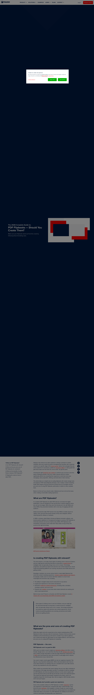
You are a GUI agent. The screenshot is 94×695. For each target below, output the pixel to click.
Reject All (52, 79)
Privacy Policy (44, 75)
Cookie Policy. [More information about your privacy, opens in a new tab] (51, 75)
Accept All (62, 79)
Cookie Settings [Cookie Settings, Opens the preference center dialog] (31, 79)
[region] (47, 76)
